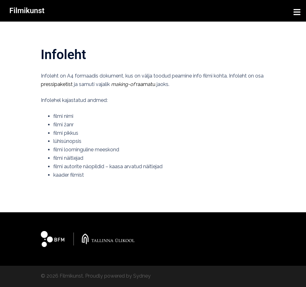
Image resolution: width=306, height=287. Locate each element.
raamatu (133, 84)
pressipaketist (57, 84)
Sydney (142, 276)
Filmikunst (27, 10)
